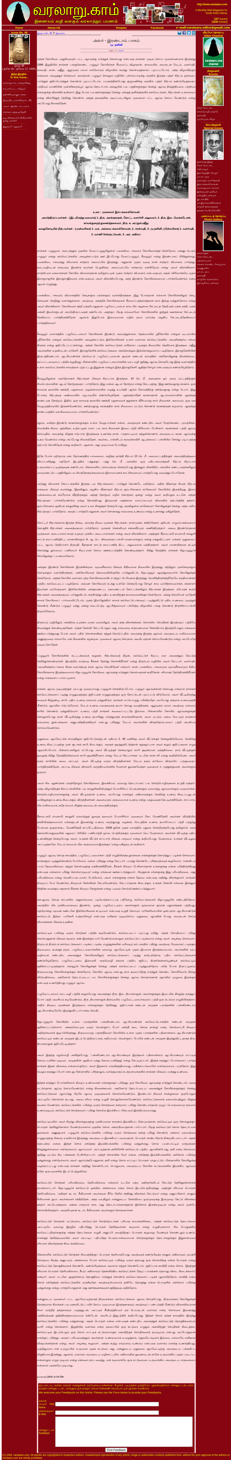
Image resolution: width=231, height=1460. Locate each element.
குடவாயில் (203, 199)
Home (19, 27)
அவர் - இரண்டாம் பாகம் (16, 106)
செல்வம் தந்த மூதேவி (14, 112)
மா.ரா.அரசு (203, 176)
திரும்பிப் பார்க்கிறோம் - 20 (17, 100)
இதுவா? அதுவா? (12, 126)
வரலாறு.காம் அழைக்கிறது (17, 83)
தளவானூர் (202, 253)
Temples (121, 27)
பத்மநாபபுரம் (204, 260)
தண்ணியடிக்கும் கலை (14, 94)
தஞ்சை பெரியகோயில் (209, 210)
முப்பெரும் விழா (206, 119)
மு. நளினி (116, 44)
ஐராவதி (201, 115)
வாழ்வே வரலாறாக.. (208, 279)
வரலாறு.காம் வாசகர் (208, 188)
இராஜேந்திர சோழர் (207, 173)
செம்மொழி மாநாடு (207, 111)
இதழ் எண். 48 (44, 33)
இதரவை (60, 33)
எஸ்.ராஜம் (202, 169)
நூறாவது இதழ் (205, 161)
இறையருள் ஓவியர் (207, 191)
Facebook (157, 27)
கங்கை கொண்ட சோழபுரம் (211, 264)
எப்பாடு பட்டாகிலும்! (14, 88)
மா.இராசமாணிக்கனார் (209, 203)
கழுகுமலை (203, 268)
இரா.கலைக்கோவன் (207, 184)
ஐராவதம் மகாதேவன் (208, 180)
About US (54, 27)
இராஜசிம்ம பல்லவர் (208, 283)
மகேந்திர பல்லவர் (206, 195)
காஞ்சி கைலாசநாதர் (207, 206)
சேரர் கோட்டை (205, 108)
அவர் (121, 50)
